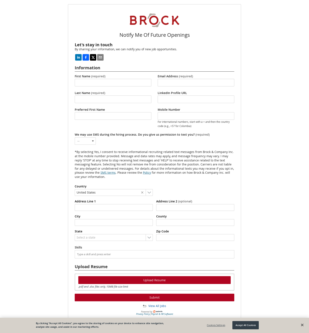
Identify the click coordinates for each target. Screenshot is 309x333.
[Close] (302, 325)
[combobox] (85, 141)
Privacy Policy (143, 313)
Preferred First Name (90, 109)
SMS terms (108, 173)
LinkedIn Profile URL (172, 92)
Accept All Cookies (246, 325)
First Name (90, 76)
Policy (147, 173)
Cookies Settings (216, 325)
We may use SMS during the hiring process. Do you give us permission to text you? (142, 134)
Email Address (175, 76)
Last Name (90, 92)
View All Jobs (157, 306)
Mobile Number (169, 109)
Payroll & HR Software (162, 313)
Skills (78, 247)
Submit (154, 297)
